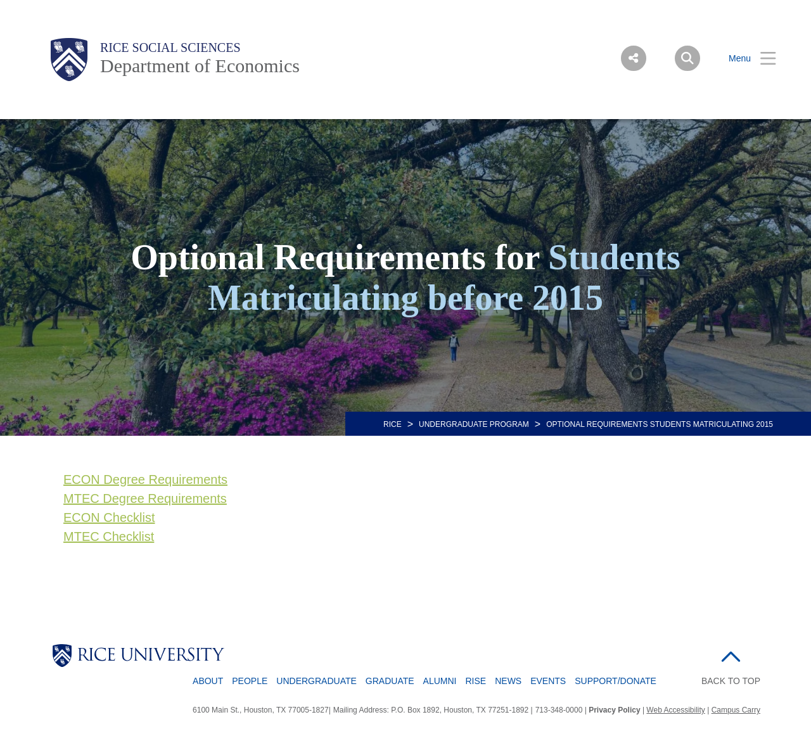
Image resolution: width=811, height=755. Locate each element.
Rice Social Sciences (170, 47)
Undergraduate (316, 681)
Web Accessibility (675, 710)
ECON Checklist (109, 517)
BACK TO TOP (730, 681)
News (508, 681)
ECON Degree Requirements (145, 479)
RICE (392, 424)
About (208, 681)
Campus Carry (736, 710)
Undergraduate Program (474, 424)
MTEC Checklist (108, 536)
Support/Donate (615, 681)
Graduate (390, 681)
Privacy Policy (614, 710)
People (249, 681)
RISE (476, 681)
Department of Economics (200, 65)
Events (548, 681)
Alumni (440, 681)
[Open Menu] (744, 58)
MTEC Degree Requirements (145, 498)
